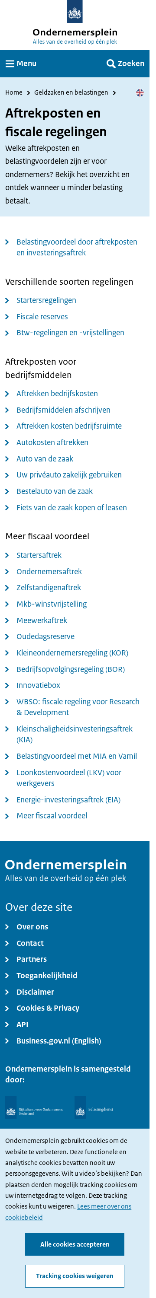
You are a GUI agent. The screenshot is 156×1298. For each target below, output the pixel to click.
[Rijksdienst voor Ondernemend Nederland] (34, 1107)
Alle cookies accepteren (75, 1244)
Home (14, 93)
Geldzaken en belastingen (71, 93)
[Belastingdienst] (94, 1107)
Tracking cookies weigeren (75, 1276)
